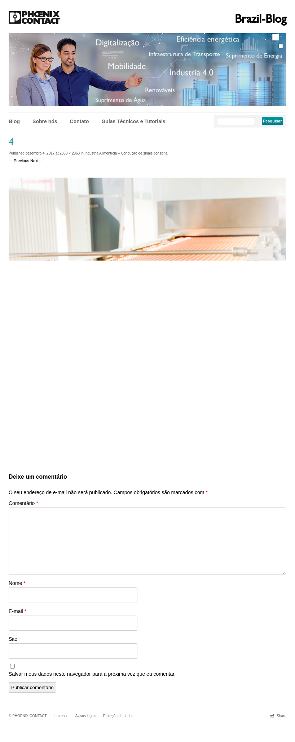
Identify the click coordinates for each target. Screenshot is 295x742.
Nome (17, 583)
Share (281, 716)
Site (13, 639)
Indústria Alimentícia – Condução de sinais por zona (125, 153)
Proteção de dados (118, 716)
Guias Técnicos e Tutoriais (133, 121)
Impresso (61, 716)
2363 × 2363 (70, 153)
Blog (14, 121)
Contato (79, 121)
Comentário (23, 503)
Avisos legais (85, 716)
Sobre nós (44, 121)
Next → (37, 160)
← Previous (19, 160)
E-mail (17, 611)
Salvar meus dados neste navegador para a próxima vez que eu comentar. (92, 674)
